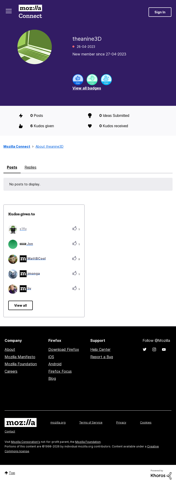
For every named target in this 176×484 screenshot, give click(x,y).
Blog (52, 378)
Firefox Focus (60, 371)
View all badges (86, 88)
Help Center (100, 349)
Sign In (159, 12)
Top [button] (12, 473)
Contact (10, 431)
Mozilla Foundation (21, 364)
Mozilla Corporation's (25, 442)
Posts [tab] (12, 167)
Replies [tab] (30, 167)
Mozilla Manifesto (20, 356)
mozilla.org (58, 422)
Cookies (145, 422)
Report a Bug (101, 356)
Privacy (121, 422)
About (10, 349)
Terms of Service (90, 422)
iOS (51, 356)
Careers (11, 371)
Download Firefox (63, 349)
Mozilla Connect (30, 12)
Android (55, 364)
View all (20, 305)
